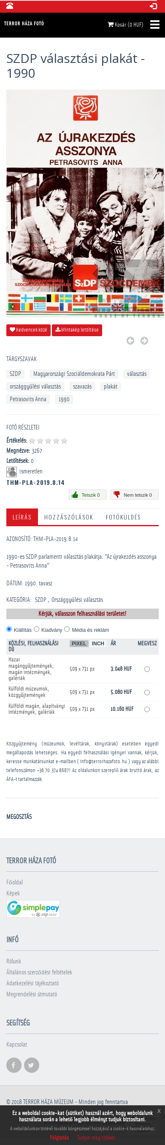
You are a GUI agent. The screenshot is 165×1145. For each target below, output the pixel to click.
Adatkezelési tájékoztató (32, 983)
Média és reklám (90, 630)
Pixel (79, 644)
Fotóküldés (123, 516)
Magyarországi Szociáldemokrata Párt (74, 374)
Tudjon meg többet (96, 1138)
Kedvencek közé (28, 330)
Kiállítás (23, 630)
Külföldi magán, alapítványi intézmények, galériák (36, 709)
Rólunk (13, 961)
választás (136, 374)
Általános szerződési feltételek (39, 972)
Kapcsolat (16, 1045)
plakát (110, 386)
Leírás (22, 516)
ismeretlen (31, 471)
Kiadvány (51, 630)
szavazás (82, 386)
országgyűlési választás (35, 386)
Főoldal (14, 882)
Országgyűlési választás (77, 600)
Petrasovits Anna (28, 399)
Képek (13, 893)
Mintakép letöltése (77, 330)
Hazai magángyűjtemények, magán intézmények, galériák (31, 669)
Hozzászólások (68, 516)
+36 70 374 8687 (53, 770)
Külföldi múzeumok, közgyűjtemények (28, 692)
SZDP (15, 374)
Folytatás (59, 1138)
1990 (64, 399)
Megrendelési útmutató (31, 994)
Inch (98, 644)
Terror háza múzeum (48, 1102)
